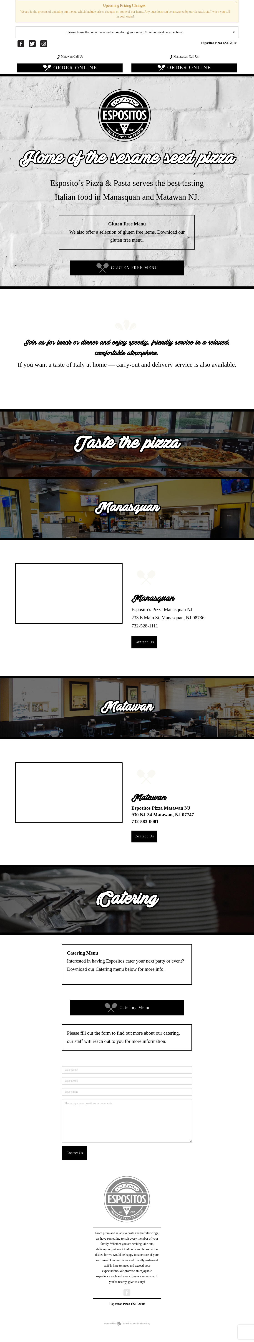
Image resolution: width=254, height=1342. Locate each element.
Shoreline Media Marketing (133, 1323)
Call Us (78, 56)
